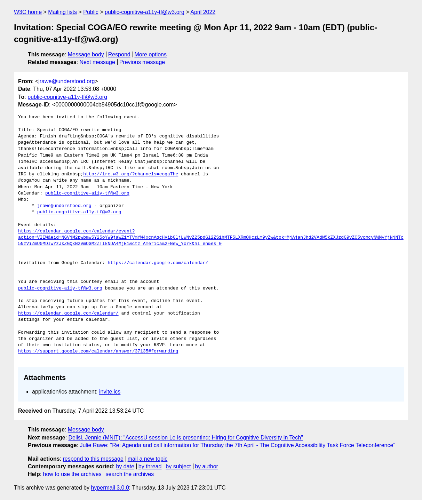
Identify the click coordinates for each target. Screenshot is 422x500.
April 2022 (202, 12)
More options (151, 54)
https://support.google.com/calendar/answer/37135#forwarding (98, 351)
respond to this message (93, 459)
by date (125, 466)
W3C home (28, 12)
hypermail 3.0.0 (110, 488)
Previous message (142, 62)
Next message (97, 62)
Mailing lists (62, 12)
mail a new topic (148, 459)
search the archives (130, 474)
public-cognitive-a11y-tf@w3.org (144, 12)
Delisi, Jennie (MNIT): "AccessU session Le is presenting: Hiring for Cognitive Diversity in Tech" (186, 438)
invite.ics (109, 392)
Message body (86, 54)
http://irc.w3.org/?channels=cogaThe (130, 174)
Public (90, 12)
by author (206, 466)
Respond (119, 54)
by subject (178, 466)
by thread (150, 466)
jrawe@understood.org (66, 81)
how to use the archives (72, 474)
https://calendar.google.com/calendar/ (158, 263)
